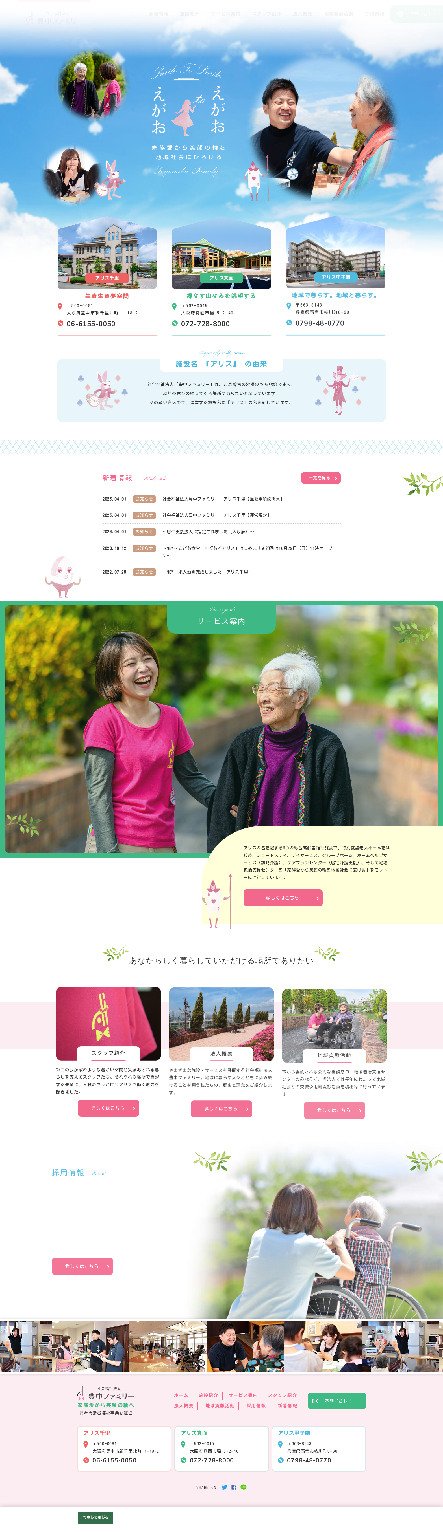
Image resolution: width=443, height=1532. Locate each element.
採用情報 (374, 14)
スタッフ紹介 (266, 14)
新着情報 (158, 14)
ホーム (181, 1395)
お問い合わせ (338, 1401)
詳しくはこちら (282, 898)
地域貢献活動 (338, 14)
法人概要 (302, 14)
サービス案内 (225, 14)
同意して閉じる (95, 1517)
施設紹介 (189, 14)
